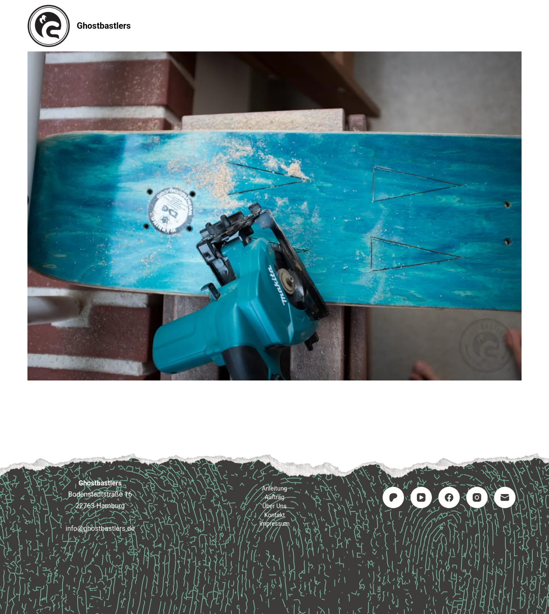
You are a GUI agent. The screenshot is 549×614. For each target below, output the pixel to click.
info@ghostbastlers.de (100, 528)
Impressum (383, 25)
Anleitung (220, 25)
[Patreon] (393, 497)
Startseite (163, 25)
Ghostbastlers (104, 26)
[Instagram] (477, 497)
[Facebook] (449, 497)
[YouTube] (421, 497)
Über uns (274, 506)
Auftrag (274, 25)
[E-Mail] (505, 497)
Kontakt (326, 25)
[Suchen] (518, 26)
